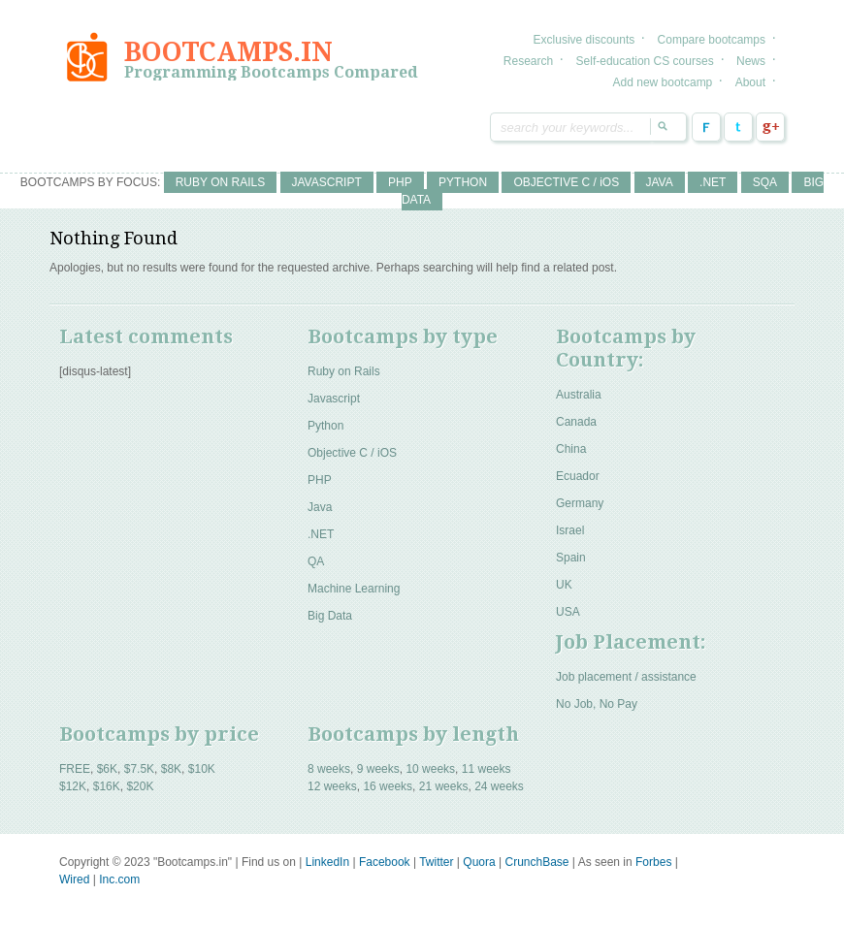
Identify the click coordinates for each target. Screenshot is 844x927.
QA (316, 561)
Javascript (334, 398)
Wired (74, 879)
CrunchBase (536, 862)
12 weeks (332, 786)
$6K (107, 769)
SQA (765, 182)
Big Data (330, 616)
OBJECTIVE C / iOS (566, 182)
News (750, 61)
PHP (400, 182)
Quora (479, 862)
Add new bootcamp (663, 82)
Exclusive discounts (584, 40)
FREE (74, 769)
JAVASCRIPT (327, 182)
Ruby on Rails (344, 371)
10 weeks (430, 769)
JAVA (659, 182)
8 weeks (329, 769)
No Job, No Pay (596, 704)
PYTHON (462, 182)
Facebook (706, 127)
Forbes (653, 862)
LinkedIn (327, 862)
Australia (578, 394)
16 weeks (387, 786)
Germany (579, 503)
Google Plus (770, 127)
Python (325, 425)
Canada (576, 422)
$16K (106, 786)
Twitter (738, 127)
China (571, 449)
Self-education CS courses (645, 61)
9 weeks (378, 769)
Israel (570, 530)
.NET (712, 182)
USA (568, 612)
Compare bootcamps (711, 40)
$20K (139, 786)
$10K (201, 769)
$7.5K (139, 769)
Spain (571, 557)
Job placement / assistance (626, 677)
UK (564, 584)
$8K (171, 769)
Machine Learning (354, 588)
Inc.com (119, 879)
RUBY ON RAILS (220, 182)
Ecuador (578, 476)
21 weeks (444, 786)
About (750, 82)
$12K (72, 786)
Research (528, 61)
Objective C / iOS (352, 453)
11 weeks (486, 769)
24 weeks (499, 786)
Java (320, 507)
